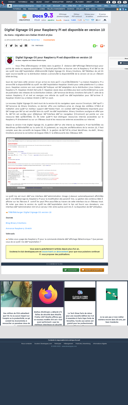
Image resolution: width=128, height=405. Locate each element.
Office (106, 6)
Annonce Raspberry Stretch (19, 237)
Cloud (38, 6)
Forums (11, 2)
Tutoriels (22, 2)
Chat (46, 2)
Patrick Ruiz (35, 49)
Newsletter (57, 2)
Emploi (69, 2)
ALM (48, 6)
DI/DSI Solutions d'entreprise (23, 6)
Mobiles (114, 6)
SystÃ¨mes (123, 6)
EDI (80, 6)
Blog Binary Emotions (16, 232)
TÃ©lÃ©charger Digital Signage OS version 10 (29, 221)
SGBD (99, 6)
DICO (93, 9)
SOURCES (70, 9)
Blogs (39, 2)
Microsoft (56, 6)
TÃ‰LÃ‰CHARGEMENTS (56, 9)
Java (63, 6)
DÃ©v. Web (72, 6)
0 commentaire (49, 49)
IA (44, 6)
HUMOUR (100, 9)
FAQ (32, 2)
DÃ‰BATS (80, 9)
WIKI (87, 9)
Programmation (89, 6)
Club (96, 2)
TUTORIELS (17, 9)
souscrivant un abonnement (55, 260)
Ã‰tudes (79, 2)
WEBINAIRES (33, 9)
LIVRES (42, 9)
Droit (89, 2)
